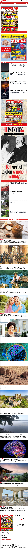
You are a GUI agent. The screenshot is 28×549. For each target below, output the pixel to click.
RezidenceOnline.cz (18, 526)
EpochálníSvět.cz (24, 523)
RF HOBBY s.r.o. (14, 544)
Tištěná (4, 539)
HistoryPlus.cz (19, 527)
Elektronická (8, 539)
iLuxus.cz (26, 525)
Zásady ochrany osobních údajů (15, 545)
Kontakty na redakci (8, 545)
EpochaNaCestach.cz (19, 523)
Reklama (5, 545)
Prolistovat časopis (14, 32)
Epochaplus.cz (19, 524)
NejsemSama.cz (24, 527)
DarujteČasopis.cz (24, 526)
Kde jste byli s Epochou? (22, 545)
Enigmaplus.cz (24, 524)
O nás (3, 545)
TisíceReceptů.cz (18, 525)
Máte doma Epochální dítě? (14, 546)
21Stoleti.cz (22, 525)
